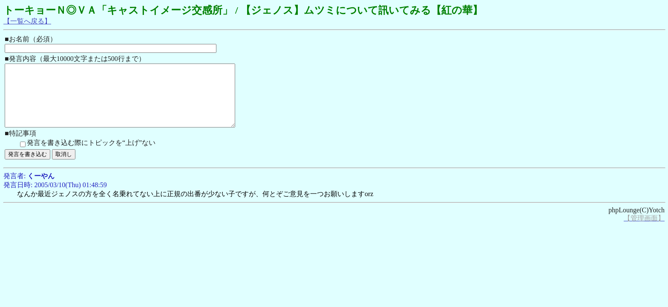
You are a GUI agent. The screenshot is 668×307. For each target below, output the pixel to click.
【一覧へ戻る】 (27, 21)
